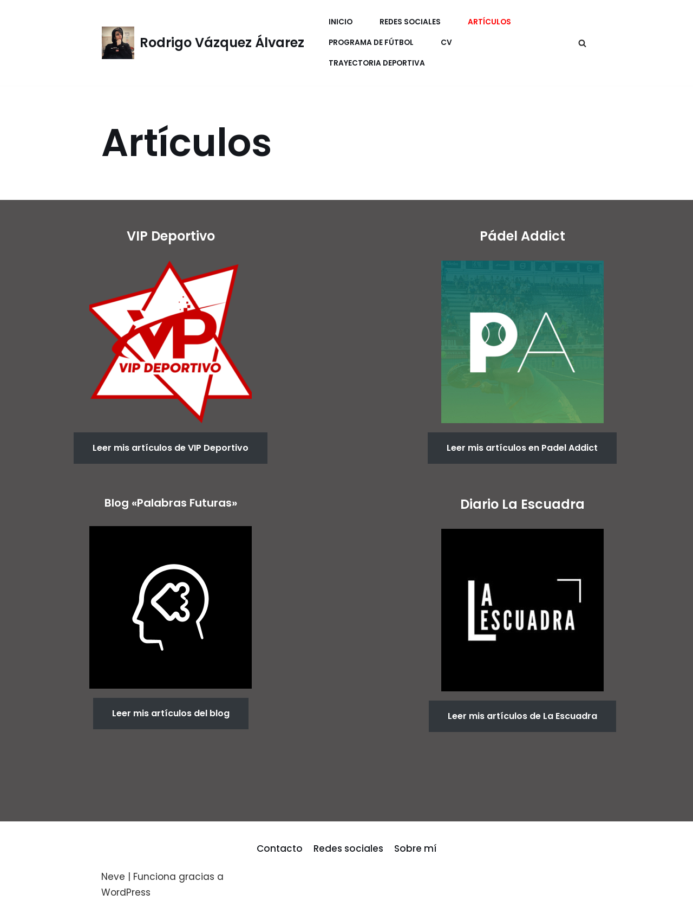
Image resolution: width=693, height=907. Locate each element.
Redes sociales (348, 848)
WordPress (126, 892)
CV (446, 42)
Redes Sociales (410, 22)
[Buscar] (582, 43)
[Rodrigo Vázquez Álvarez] (203, 43)
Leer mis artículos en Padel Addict (522, 448)
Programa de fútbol (371, 42)
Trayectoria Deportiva (377, 63)
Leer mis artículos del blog (171, 713)
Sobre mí (415, 848)
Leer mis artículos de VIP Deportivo (171, 448)
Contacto (280, 848)
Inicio (340, 22)
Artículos (489, 22)
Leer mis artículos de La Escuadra (522, 716)
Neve (113, 876)
